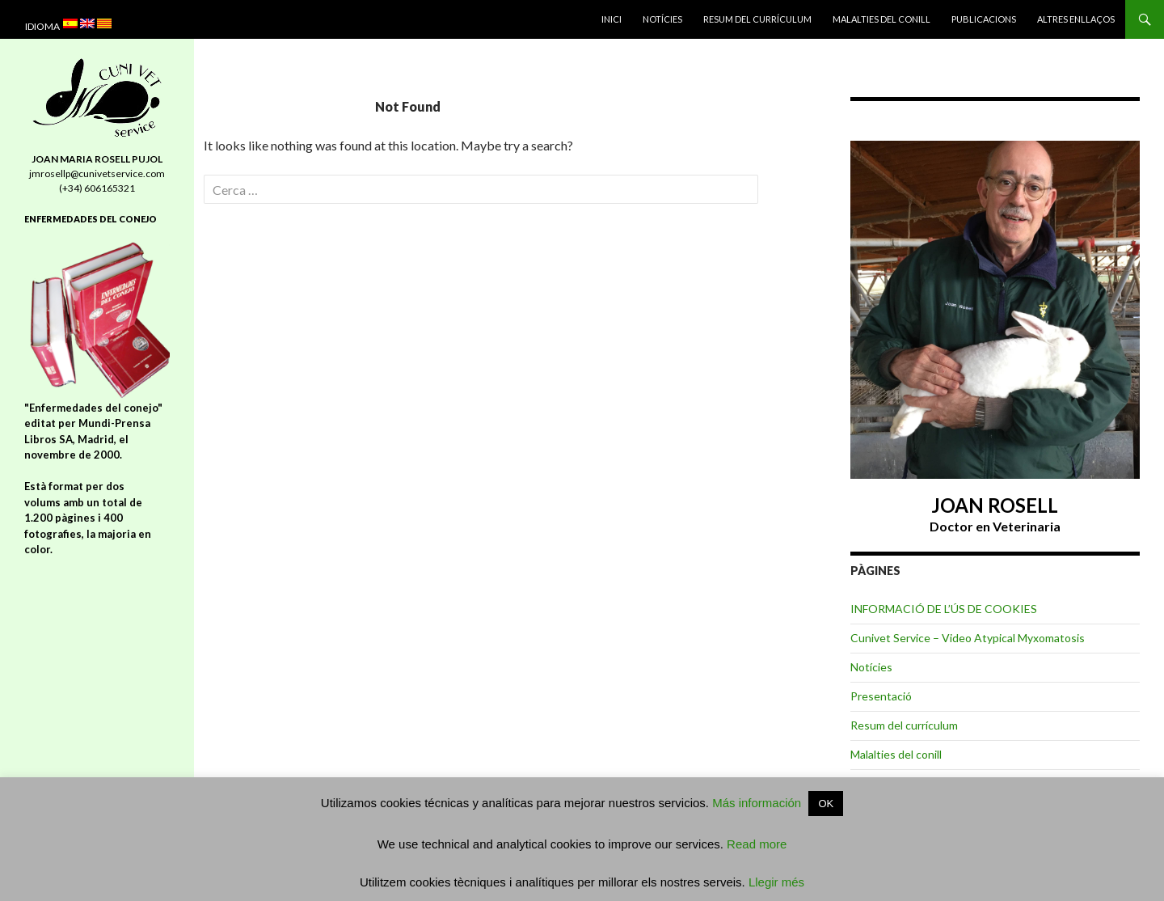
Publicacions (983, 19)
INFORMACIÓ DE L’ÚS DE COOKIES (943, 608)
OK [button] (825, 803)
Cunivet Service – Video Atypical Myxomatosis (967, 638)
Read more (757, 844)
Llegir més (774, 882)
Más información (756, 803)
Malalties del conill (881, 19)
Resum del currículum (757, 19)
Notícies (662, 19)
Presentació (881, 696)
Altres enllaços (1076, 19)
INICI (611, 19)
